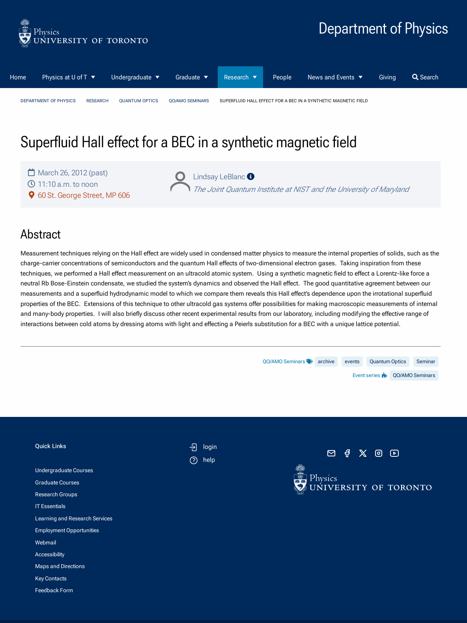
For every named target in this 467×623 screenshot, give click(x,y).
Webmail (45, 542)
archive (326, 361)
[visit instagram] (378, 453)
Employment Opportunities (67, 530)
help (209, 459)
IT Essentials (50, 506)
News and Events (331, 77)
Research (236, 77)
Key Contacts (51, 578)
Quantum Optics (138, 100)
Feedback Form (54, 590)
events (352, 361)
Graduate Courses (57, 482)
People (282, 77)
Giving (387, 77)
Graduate (188, 77)
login (210, 446)
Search (425, 77)
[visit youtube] (394, 453)
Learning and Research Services (73, 518)
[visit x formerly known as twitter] (363, 453)
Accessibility (49, 554)
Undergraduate (131, 77)
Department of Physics (48, 100)
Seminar (426, 361)
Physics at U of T (64, 77)
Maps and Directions (60, 566)
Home (18, 77)
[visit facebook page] (347, 453)
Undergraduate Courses (64, 470)
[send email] (331, 453)
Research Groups (56, 494)
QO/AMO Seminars (189, 100)
